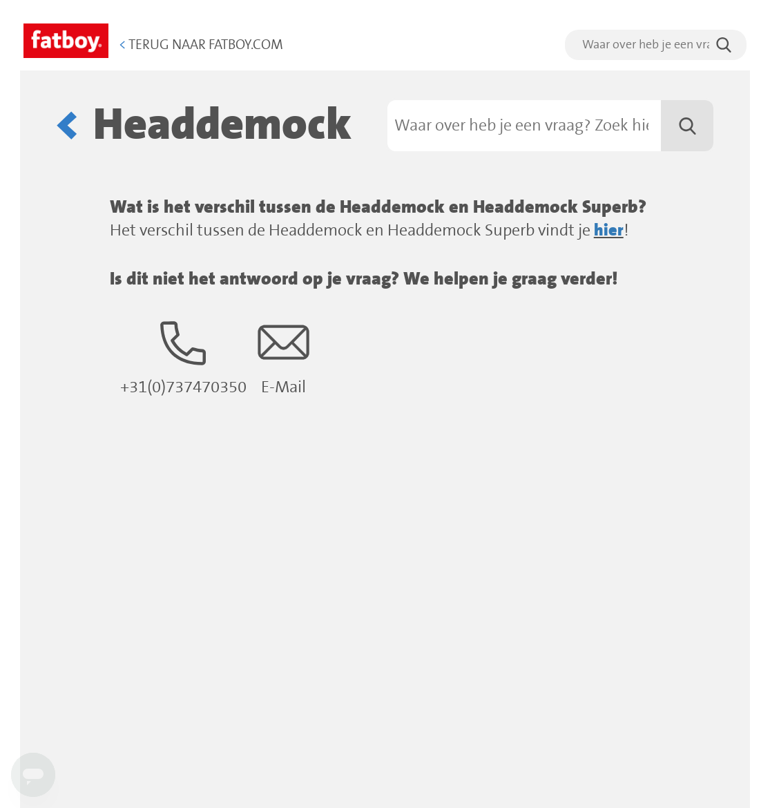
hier (609, 230)
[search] (656, 45)
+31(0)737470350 (183, 356)
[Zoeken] (550, 125)
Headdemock (222, 125)
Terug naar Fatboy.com (201, 45)
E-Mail (283, 356)
